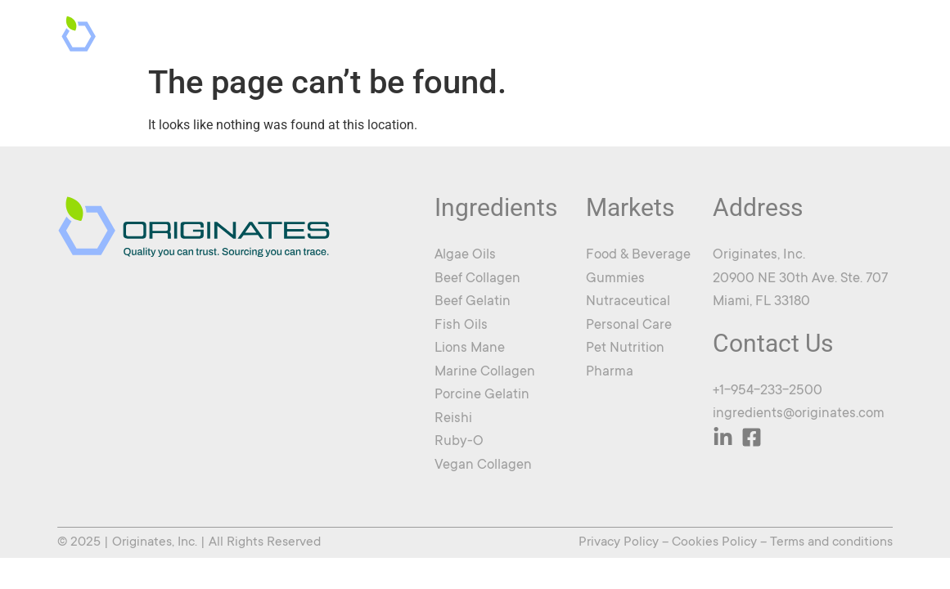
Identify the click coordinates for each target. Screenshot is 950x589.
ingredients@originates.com (799, 414)
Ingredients (522, 31)
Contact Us (844, 31)
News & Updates (731, 31)
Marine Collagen (484, 372)
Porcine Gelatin (481, 395)
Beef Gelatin (472, 302)
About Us (624, 31)
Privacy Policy (619, 542)
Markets (412, 31)
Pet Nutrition (625, 349)
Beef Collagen (477, 279)
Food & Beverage (638, 255)
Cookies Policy (714, 542)
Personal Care (629, 326)
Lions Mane (469, 349)
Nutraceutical (628, 302)
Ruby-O (459, 442)
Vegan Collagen (483, 466)
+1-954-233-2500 (767, 391)
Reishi (453, 419)
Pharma (609, 372)
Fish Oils (461, 326)
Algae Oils (465, 255)
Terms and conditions (831, 542)
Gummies (615, 279)
